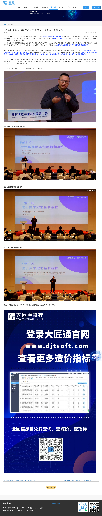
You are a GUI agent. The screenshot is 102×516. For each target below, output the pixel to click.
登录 (86, 7)
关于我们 (62, 7)
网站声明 (56, 503)
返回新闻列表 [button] (51, 487)
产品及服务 (26, 7)
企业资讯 (53, 7)
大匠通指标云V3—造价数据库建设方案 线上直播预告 (20, 480)
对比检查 (35, 7)
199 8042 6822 (74, 7)
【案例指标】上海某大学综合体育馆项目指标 (77, 480)
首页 (18, 7)
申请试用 (96, 7)
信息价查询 (44, 7)
